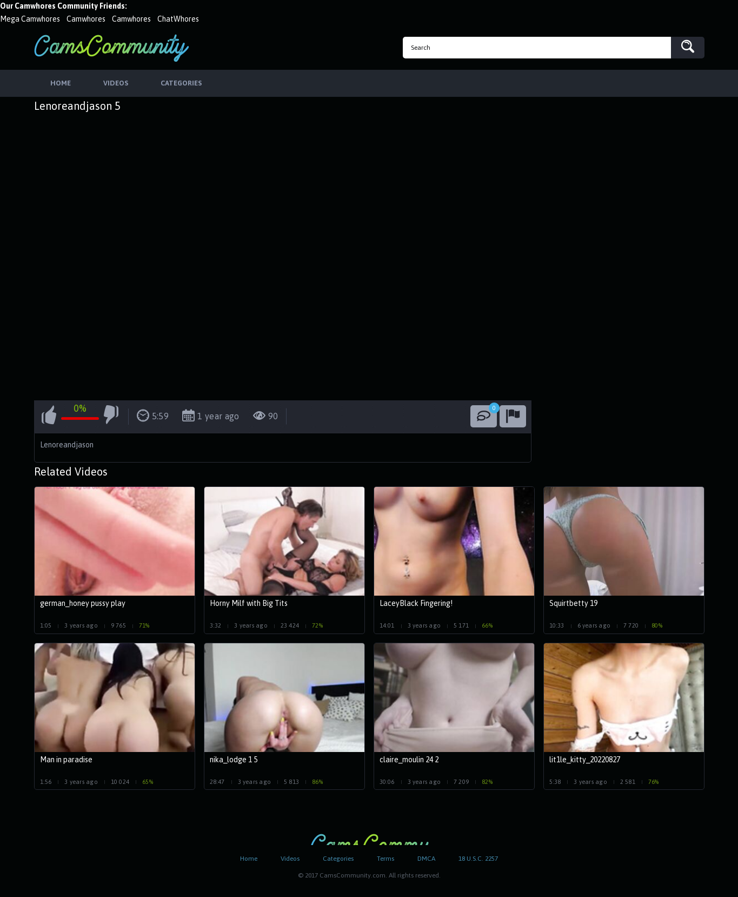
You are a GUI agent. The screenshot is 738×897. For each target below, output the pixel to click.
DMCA (426, 858)
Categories (338, 858)
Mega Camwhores (30, 19)
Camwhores (86, 19)
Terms (385, 858)
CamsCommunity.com (111, 48)
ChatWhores (178, 19)
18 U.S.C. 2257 (478, 858)
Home (248, 858)
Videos (290, 858)
